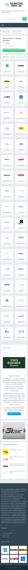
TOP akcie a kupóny (8, 533)
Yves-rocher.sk (14, 376)
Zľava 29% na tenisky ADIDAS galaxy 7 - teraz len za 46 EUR (17, 464)
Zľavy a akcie (6, 536)
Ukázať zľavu (14, 50)
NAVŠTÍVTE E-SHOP (14, 413)
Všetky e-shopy (21, 56)
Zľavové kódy (6, 535)
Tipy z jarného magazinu (15, 449)
